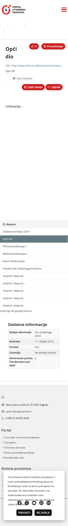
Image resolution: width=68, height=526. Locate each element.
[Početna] (4, 25)
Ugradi (54, 87)
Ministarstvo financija (43, 25)
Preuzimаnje (53, 46)
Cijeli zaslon (33, 87)
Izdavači (17, 25)
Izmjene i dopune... (14, 276)
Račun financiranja (14, 261)
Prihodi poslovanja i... (15, 246)
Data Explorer (23, 78)
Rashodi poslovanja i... (16, 253)
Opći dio (13, 34)
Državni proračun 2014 (16, 231)
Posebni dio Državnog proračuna (22, 268)
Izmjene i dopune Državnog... (29, 30)
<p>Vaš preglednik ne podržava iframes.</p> (34, 155)
